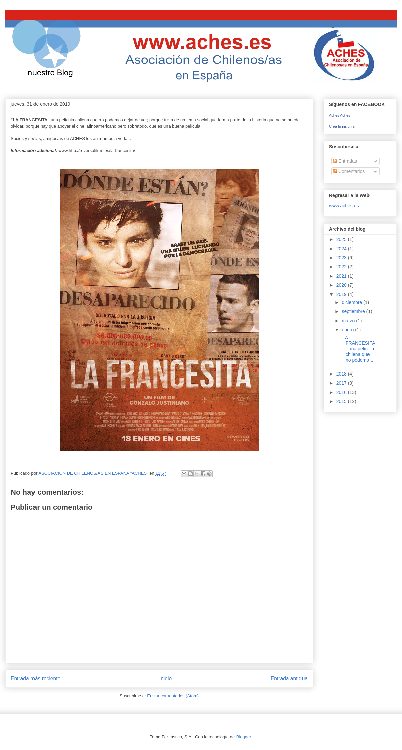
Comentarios (349, 171)
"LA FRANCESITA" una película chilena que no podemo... (358, 349)
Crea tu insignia (341, 126)
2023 (342, 257)
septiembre (354, 311)
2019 (342, 294)
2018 (342, 374)
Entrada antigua (289, 678)
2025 (342, 239)
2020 (342, 285)
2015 (342, 401)
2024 (342, 248)
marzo (349, 320)
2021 (342, 276)
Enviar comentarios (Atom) (173, 695)
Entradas (345, 161)
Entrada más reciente (35, 678)
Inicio (165, 678)
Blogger (243, 736)
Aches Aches (339, 115)
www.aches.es (344, 206)
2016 (342, 392)
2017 (342, 383)
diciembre (352, 302)
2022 (342, 266)
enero (348, 329)
